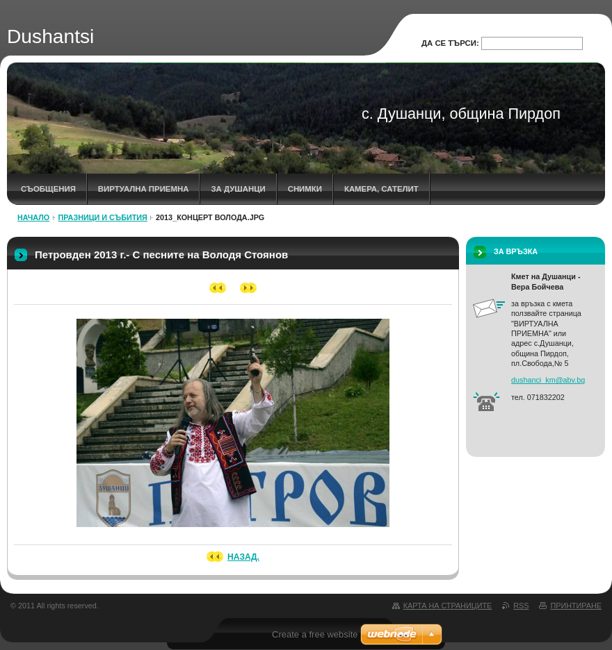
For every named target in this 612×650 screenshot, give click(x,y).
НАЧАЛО (33, 217)
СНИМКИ (305, 189)
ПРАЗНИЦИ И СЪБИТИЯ (102, 217)
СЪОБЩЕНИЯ (48, 189)
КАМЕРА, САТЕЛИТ (381, 189)
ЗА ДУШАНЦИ (238, 189)
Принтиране (576, 605)
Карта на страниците (447, 605)
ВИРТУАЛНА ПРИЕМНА (143, 189)
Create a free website (315, 634)
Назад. (243, 557)
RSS (521, 605)
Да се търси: (450, 43)
